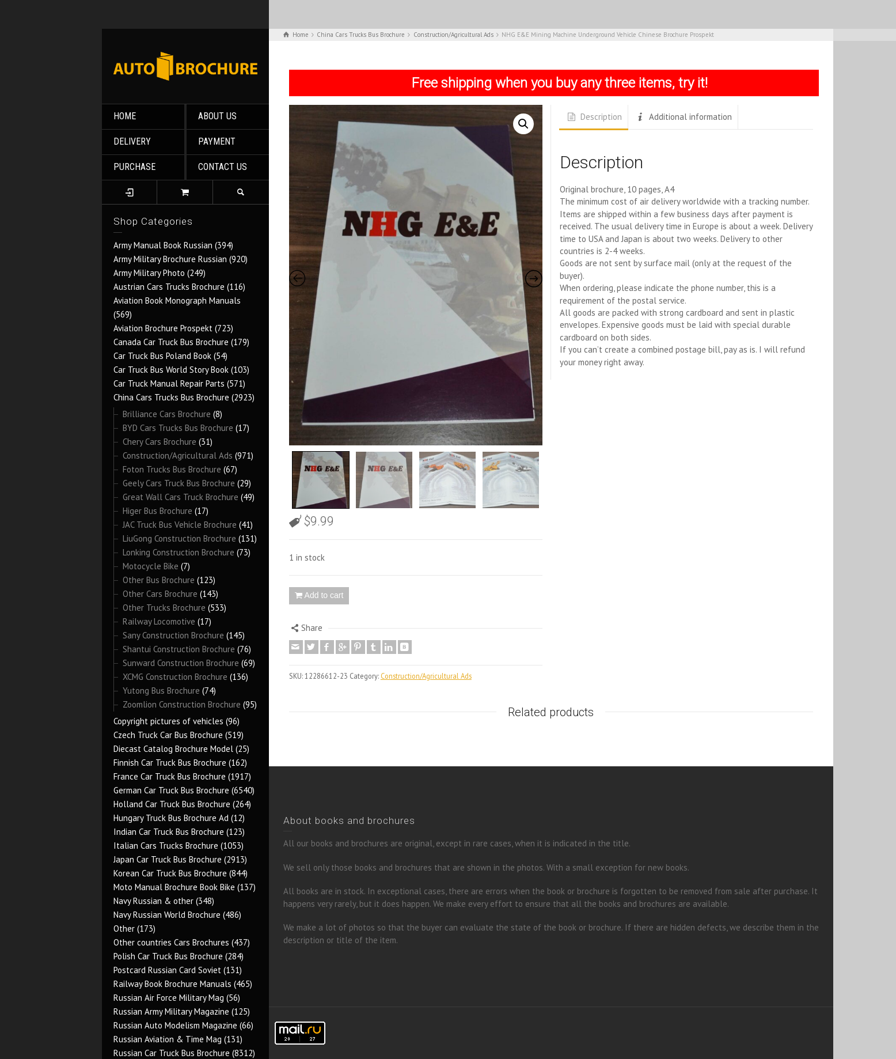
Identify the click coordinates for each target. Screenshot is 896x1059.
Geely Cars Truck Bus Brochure (179, 483)
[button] (523, 124)
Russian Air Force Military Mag (168, 997)
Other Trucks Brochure (164, 607)
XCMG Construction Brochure (175, 676)
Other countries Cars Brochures (171, 942)
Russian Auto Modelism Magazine (175, 1025)
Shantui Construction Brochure (179, 649)
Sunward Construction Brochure (181, 662)
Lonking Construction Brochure (178, 552)
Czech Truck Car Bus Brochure (168, 734)
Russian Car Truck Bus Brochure (171, 1052)
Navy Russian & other (153, 900)
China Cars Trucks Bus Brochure (171, 397)
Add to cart (324, 595)
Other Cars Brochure (160, 593)
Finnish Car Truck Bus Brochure (169, 762)
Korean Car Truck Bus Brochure (170, 873)
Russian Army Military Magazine (171, 1011)
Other (124, 928)
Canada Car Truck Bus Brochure (171, 341)
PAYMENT (217, 141)
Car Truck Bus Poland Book (162, 355)
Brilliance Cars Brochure (167, 414)
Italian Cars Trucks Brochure (165, 845)
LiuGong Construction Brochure (179, 538)
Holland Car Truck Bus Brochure (171, 804)
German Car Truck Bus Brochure (171, 790)
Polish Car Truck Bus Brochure (168, 956)
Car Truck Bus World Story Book (171, 369)
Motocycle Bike (151, 566)
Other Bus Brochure (159, 579)
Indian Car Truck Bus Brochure (168, 831)
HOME (124, 116)
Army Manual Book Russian (162, 245)
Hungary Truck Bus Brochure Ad (171, 817)
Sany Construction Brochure (173, 635)
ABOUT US (217, 116)
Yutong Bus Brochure (161, 690)
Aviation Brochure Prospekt (162, 328)
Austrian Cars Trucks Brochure (169, 286)
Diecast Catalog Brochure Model (173, 748)
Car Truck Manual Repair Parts (169, 383)
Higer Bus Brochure (157, 510)
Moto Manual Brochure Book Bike (174, 887)
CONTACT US (222, 166)
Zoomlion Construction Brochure (182, 704)
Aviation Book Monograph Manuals (177, 300)
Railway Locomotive (159, 621)
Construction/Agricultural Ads (178, 455)
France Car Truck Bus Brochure (169, 776)
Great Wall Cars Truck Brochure (180, 496)
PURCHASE (134, 166)
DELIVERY (132, 141)
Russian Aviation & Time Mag (167, 1039)
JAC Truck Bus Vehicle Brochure (180, 524)
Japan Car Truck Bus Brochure (167, 859)
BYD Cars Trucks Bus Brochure (178, 427)
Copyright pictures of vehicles (168, 721)
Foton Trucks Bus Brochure (172, 469)
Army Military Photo (149, 272)
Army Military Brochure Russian (170, 259)
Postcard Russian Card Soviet (167, 970)
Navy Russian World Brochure (167, 914)
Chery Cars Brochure (159, 441)
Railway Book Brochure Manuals (172, 983)
